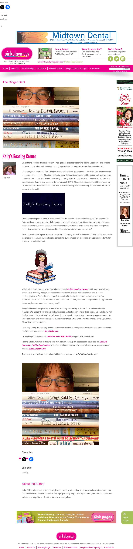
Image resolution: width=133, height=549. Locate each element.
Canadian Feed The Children (60, 336)
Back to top (126, 519)
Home (5, 68)
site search (116, 71)
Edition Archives (56, 68)
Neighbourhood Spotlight (76, 68)
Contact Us (95, 68)
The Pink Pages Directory (73, 62)
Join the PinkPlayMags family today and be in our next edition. (91, 54)
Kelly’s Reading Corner (77, 289)
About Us (15, 68)
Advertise (42, 68)
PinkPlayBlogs (28, 68)
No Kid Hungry (51, 331)
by (123, 71)
